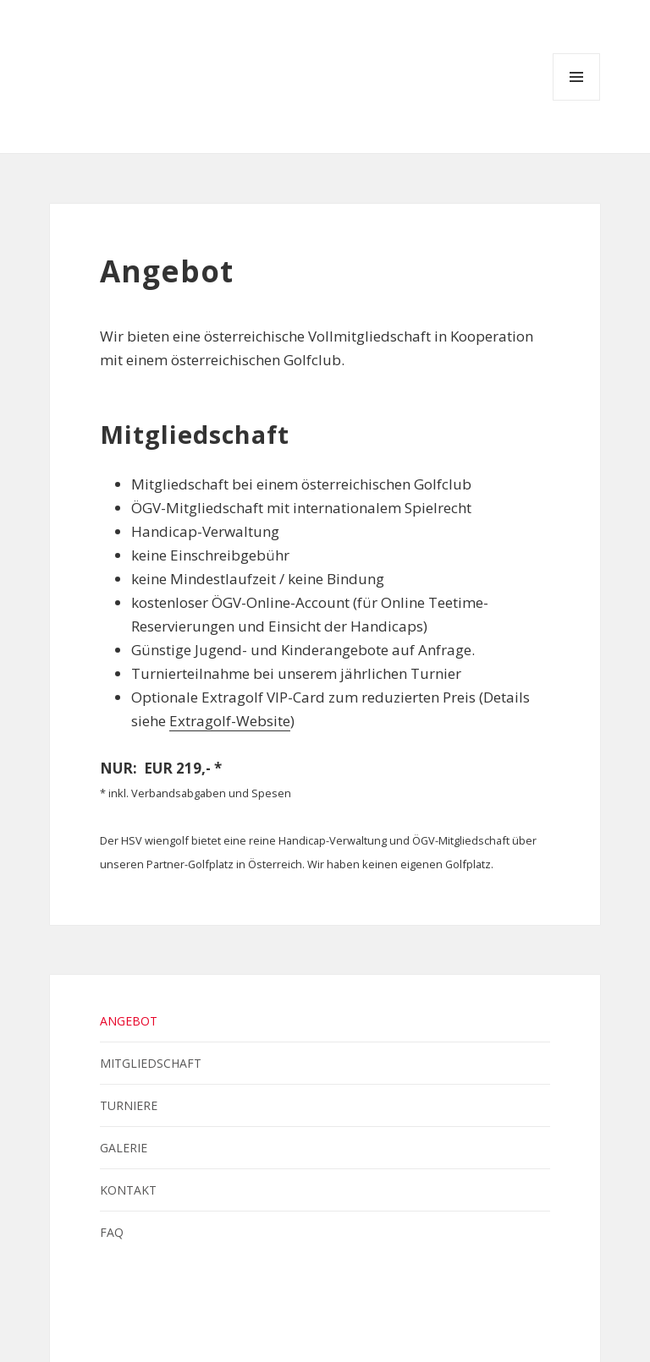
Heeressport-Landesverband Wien (351, 1320)
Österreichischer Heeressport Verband (409, 1320)
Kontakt (128, 1190)
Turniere (128, 1105)
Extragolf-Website (229, 720)
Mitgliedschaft (150, 1063)
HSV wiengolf (66, 75)
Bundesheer (240, 1320)
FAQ (112, 1232)
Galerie (123, 1148)
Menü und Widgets (577, 100)
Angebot (128, 1021)
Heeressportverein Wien (297, 1320)
